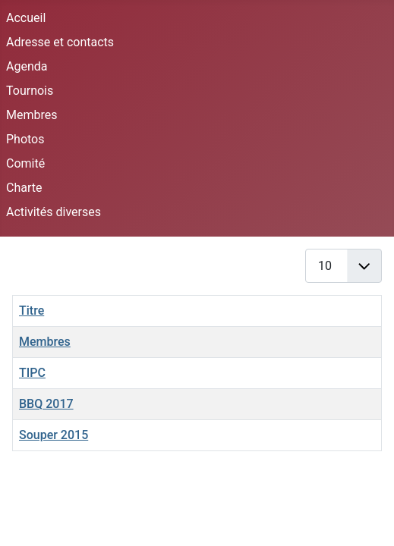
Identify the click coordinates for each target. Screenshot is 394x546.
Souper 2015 (53, 435)
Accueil (26, 18)
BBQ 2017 (46, 404)
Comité (25, 163)
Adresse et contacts (60, 42)
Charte (24, 187)
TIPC (32, 373)
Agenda (26, 66)
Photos (25, 139)
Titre (31, 310)
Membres (31, 115)
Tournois (29, 90)
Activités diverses (53, 212)
